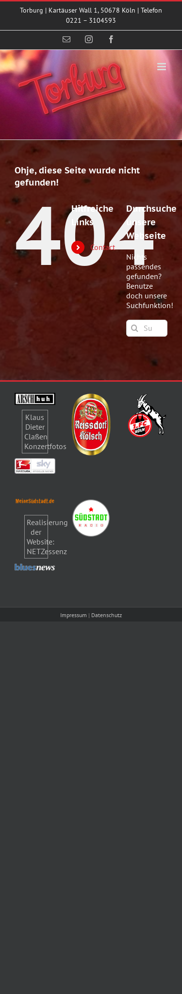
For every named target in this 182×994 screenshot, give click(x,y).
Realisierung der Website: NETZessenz (47, 536)
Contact (102, 247)
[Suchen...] (146, 328)
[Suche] (134, 328)
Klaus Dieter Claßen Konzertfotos (45, 431)
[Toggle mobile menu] (162, 67)
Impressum (73, 615)
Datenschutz (106, 615)
